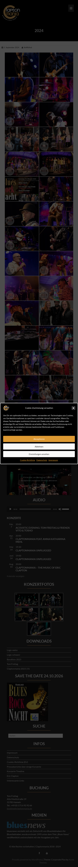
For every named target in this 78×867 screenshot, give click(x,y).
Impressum (53, 460)
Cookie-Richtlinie (27, 460)
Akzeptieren (39, 439)
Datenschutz (41, 460)
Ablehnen (39, 446)
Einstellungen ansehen (39, 454)
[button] (73, 408)
